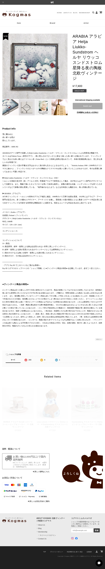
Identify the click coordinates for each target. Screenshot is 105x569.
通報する (98, 339)
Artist (86, 23)
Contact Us (42, 539)
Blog (75, 13)
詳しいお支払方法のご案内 (39, 501)
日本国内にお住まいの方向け (87, 112)
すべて (13, 360)
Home (59, 13)
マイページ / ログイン (48, 535)
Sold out (87, 106)
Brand (52, 23)
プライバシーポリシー (56, 551)
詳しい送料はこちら (42, 472)
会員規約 (89, 551)
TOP (44, 551)
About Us (67, 13)
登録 (97, 530)
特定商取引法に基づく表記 (75, 551)
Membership (84, 13)
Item (19, 23)
